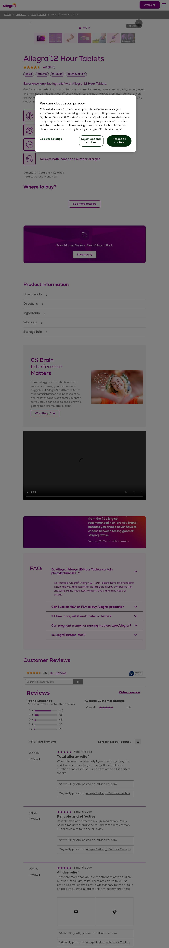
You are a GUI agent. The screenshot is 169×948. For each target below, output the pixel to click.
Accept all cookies (119, 141)
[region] (85, 123)
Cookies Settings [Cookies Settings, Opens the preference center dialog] (51, 139)
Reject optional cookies (91, 141)
